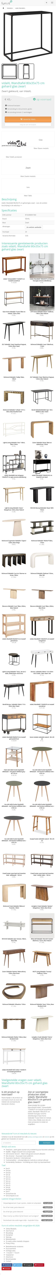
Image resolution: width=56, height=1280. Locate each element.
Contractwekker (11, 1160)
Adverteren (9, 1257)
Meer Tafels (28, 196)
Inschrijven (46, 1143)
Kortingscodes (10, 1251)
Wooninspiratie (11, 1259)
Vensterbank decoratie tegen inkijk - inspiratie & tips (28, 1220)
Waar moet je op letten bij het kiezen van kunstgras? (28, 1216)
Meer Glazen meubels (41, 148)
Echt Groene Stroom (13, 1154)
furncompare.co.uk (12, 1196)
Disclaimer (9, 1235)
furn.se (8, 1181)
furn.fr (8, 1169)
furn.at (8, 1175)
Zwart (28, 167)
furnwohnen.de (11, 1194)
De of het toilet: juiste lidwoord (28, 1207)
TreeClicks (9, 1150)
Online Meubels (11, 1229)
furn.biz (8, 1189)
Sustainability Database (14, 1162)
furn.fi (7, 1192)
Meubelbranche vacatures (14, 1246)
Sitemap (8, 1237)
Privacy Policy (10, 1243)
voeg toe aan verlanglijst (28, 125)
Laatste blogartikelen (11, 1199)
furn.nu (8, 1177)
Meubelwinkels (11, 1239)
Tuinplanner (10, 1255)
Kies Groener (10, 1156)
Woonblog (9, 1233)
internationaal (26, 1158)
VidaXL (27, 91)
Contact (8, 1261)
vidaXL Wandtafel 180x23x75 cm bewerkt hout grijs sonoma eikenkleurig (39, 1114)
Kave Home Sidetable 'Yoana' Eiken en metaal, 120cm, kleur (39, 1118)
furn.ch (8, 1183)
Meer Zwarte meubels (28, 176)
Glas (41, 140)
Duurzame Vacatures (13, 1158)
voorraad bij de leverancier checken (11, 1103)
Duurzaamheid (11, 1249)
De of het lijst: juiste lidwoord (28, 1212)
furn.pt (8, 1187)
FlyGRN (8, 1152)
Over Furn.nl (10, 1231)
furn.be (8, 1171)
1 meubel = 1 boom (12, 1253)
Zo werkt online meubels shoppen (17, 1241)
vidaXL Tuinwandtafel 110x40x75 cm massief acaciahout (39, 1108)
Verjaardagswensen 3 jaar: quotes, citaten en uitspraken (28, 1203)
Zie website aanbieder (33, 227)
